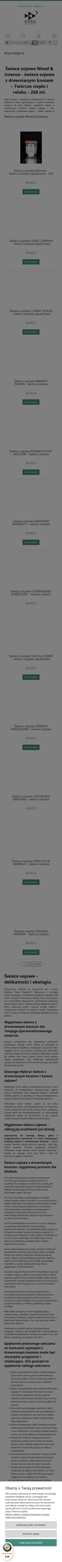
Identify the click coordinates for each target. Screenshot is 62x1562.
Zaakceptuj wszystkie (31, 1542)
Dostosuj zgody (31, 1533)
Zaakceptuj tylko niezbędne (31, 1524)
